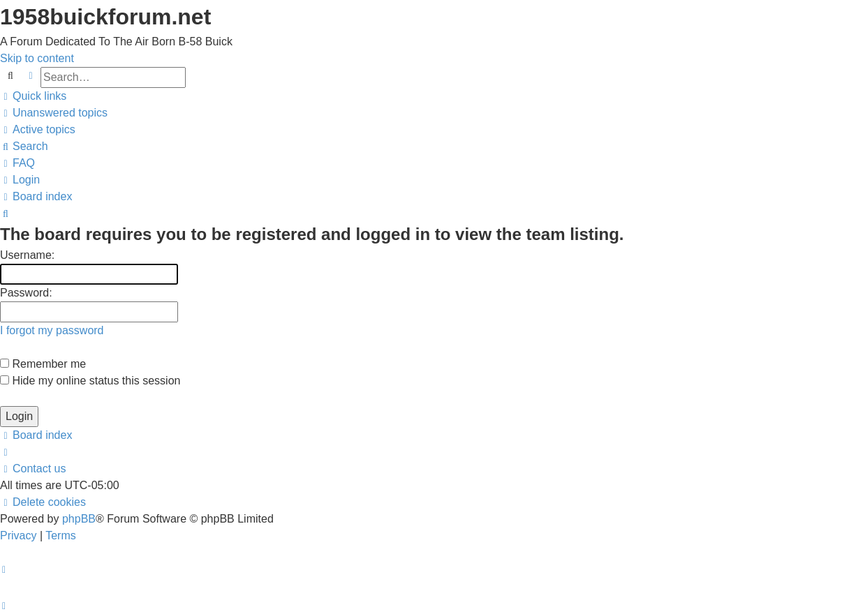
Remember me (43, 364)
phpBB (79, 519)
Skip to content (37, 58)
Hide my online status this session (90, 381)
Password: (26, 293)
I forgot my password (52, 330)
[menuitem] (54, 113)
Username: (27, 255)
